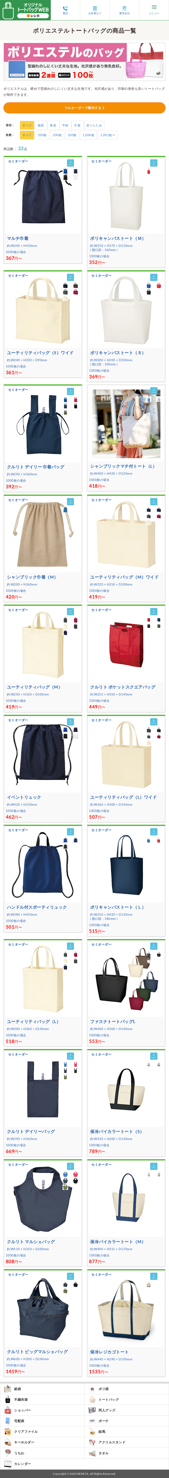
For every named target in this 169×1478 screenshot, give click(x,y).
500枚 (72, 135)
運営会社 (124, 10)
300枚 (57, 135)
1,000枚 (88, 135)
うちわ (14, 1453)
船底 (41, 125)
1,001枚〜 (107, 135)
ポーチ (98, 1421)
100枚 (42, 135)
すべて (27, 125)
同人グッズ (101, 1410)
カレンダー (17, 1464)
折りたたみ (94, 125)
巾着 (77, 125)
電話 (65, 10)
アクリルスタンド (106, 1442)
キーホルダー (19, 1442)
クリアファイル (21, 1431)
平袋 (65, 125)
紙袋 (12, 1389)
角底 (53, 125)
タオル (98, 1453)
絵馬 (96, 1431)
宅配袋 (14, 1421)
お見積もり (95, 10)
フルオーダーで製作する (83, 108)
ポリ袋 (98, 1389)
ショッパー (17, 1410)
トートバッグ (103, 1399)
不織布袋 (16, 1399)
